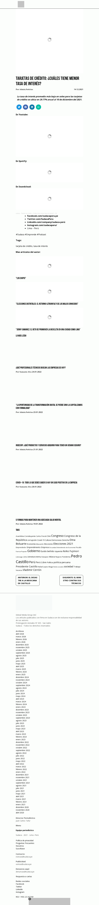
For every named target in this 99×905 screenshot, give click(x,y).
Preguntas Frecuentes (25, 843)
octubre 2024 (21, 682)
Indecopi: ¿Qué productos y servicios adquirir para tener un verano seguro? (48, 445)
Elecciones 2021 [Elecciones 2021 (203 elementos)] (63, 543)
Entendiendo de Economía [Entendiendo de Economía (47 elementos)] (65, 547)
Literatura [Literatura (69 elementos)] (31, 556)
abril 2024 (20, 699)
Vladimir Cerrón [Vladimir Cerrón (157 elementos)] (32, 570)
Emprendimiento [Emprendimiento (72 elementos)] (34, 547)
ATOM (30, 897)
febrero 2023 (21, 737)
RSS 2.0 (24, 897)
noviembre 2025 (22, 647)
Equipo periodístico (25, 830)
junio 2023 (20, 726)
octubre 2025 (21, 650)
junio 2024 (20, 693)
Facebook (20, 884)
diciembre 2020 (22, 807)
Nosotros (20, 846)
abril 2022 (20, 764)
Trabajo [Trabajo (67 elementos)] (77, 566)
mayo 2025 (20, 663)
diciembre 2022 (22, 742)
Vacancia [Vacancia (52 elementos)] (19, 570)
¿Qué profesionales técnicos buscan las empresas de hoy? (41, 368)
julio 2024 (20, 690)
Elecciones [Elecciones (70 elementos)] (48, 544)
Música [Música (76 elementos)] (52, 556)
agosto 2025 (21, 655)
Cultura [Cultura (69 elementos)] (48, 540)
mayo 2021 (20, 793)
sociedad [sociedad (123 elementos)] (68, 566)
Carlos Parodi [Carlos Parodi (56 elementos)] (41, 536)
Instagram (20, 892)
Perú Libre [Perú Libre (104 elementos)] (41, 562)
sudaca (18, 213)
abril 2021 (20, 796)
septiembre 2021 (23, 783)
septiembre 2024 (23, 685)
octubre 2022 (21, 747)
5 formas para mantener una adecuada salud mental (38, 520)
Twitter (19, 886)
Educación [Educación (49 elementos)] (40, 544)
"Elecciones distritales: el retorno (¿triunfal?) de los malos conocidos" (47, 304)
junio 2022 (20, 758)
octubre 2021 (21, 780)
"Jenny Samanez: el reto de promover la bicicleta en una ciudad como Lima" (48, 329)
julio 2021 (20, 788)
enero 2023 (20, 739)
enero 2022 (20, 772)
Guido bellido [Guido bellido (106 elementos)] (47, 551)
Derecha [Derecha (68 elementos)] (65, 540)
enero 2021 (20, 804)
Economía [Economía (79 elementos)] (31, 544)
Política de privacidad (24, 840)
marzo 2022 (21, 766)
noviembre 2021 (22, 777)
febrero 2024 (21, 704)
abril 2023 (20, 731)
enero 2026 (20, 642)
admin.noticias (26, 89)
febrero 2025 (21, 672)
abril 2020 (20, 812)
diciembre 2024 (22, 677)
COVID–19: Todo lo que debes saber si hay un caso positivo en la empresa (46, 482)
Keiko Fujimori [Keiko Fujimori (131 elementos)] (71, 551)
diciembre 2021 (22, 774)
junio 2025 (20, 661)
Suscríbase (20, 848)
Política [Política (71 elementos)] (50, 562)
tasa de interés (40, 246)
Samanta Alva (26, 372)
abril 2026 (20, 634)
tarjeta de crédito (24, 246)
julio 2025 (20, 658)
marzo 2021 (21, 799)
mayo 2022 (20, 761)
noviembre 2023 (22, 712)
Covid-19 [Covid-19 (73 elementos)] (41, 540)
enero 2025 (20, 674)
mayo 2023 (20, 728)
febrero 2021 (21, 802)
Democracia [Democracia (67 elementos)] (56, 540)
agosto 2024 (21, 688)
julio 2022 (20, 755)
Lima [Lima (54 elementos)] (25, 557)
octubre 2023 (21, 715)
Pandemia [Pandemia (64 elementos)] (66, 557)
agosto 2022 (21, 753)
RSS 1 (18, 897)
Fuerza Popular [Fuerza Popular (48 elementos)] (21, 551)
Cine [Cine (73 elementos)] (49, 536)
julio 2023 (20, 723)
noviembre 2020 (22, 810)
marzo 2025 (21, 669)
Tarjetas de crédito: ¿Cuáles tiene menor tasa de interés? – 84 (39, 213)
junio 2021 (20, 791)
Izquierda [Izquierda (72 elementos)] (58, 551)
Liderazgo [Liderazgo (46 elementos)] (19, 557)
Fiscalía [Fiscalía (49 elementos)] (78, 547)
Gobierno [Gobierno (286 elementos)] (33, 551)
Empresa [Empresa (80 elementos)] (45, 547)
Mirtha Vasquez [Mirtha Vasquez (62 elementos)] (42, 557)
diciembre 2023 (22, 709)
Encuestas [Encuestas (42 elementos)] (52, 547)
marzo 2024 (21, 701)
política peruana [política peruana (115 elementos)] (62, 562)
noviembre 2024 (22, 680)
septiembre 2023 (23, 718)
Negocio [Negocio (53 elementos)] (58, 557)
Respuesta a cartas (24, 876)
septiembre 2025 (23, 653)
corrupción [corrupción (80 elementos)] (32, 540)
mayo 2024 (20, 696)
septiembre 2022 (23, 750)
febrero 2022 (21, 769)
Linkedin (19, 889)
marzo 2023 (21, 734)
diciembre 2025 (22, 644)
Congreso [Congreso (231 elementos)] (57, 536)
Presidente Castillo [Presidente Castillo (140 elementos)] (26, 566)
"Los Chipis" (21, 278)
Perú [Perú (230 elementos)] (32, 562)
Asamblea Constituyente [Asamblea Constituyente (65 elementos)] (26, 536)
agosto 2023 (21, 720)
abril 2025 (20, 666)
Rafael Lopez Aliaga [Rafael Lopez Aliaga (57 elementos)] (45, 567)
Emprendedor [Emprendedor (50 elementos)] (21, 547)
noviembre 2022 (22, 745)
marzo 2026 (21, 636)
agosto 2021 (21, 785)
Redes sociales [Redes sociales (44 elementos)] (58, 567)
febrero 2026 (21, 639)
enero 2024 (20, 707)
